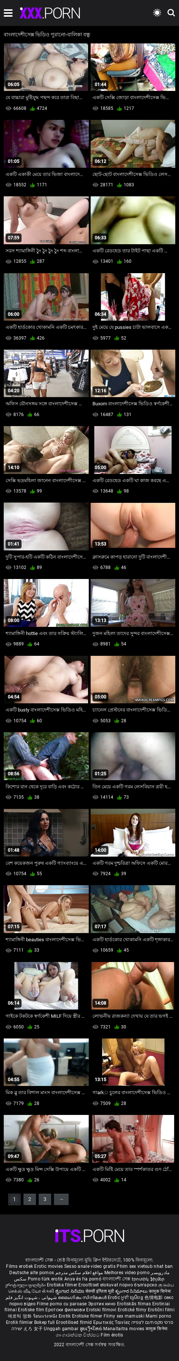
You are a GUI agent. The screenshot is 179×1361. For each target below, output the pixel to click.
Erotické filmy (133, 1309)
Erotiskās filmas (134, 1303)
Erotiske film (31, 1309)
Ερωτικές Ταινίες (112, 1322)
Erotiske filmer (88, 1316)
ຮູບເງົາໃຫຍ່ (92, 1328)
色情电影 (154, 1297)
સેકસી (48, 1291)
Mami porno (158, 1316)
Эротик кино (102, 1303)
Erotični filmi (161, 1309)
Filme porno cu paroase (62, 1303)
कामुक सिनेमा (160, 1291)
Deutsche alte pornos (31, 1272)
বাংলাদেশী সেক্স (116, 1279)
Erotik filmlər (20, 1322)
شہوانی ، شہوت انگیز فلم (32, 1297)
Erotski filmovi (102, 1309)
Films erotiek (19, 1266)
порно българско (138, 1285)
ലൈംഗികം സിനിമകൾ (83, 1297)
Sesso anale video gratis (89, 1266)
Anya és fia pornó (82, 1279)
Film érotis (112, 1335)
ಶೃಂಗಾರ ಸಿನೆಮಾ (70, 1291)
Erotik (65, 1316)
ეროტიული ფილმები (26, 1285)
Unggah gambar (61, 1328)
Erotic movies (49, 1266)
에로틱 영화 (20, 1316)
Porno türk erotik (45, 1279)
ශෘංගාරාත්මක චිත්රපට (78, 1335)
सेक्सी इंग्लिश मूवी (99, 1291)
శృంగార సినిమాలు (132, 1291)
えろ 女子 (33, 1328)
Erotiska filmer (63, 1285)
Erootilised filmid (74, 1322)
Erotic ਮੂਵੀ (119, 1297)
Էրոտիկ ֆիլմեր (148, 1279)
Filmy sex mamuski (124, 1316)
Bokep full (44, 1322)
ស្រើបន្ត (137, 1297)
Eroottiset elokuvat (98, 1285)
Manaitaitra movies (124, 1328)
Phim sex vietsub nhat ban (145, 1266)
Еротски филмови (65, 1309)
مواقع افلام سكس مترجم (79, 1272)
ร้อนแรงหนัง (46, 1316)
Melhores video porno (127, 1272)
